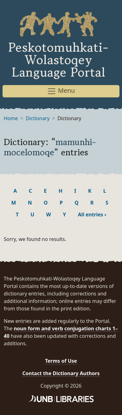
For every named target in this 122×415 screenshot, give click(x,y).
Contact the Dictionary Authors (61, 373)
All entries (92, 214)
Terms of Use (61, 360)
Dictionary (38, 118)
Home (11, 118)
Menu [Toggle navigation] (61, 91)
